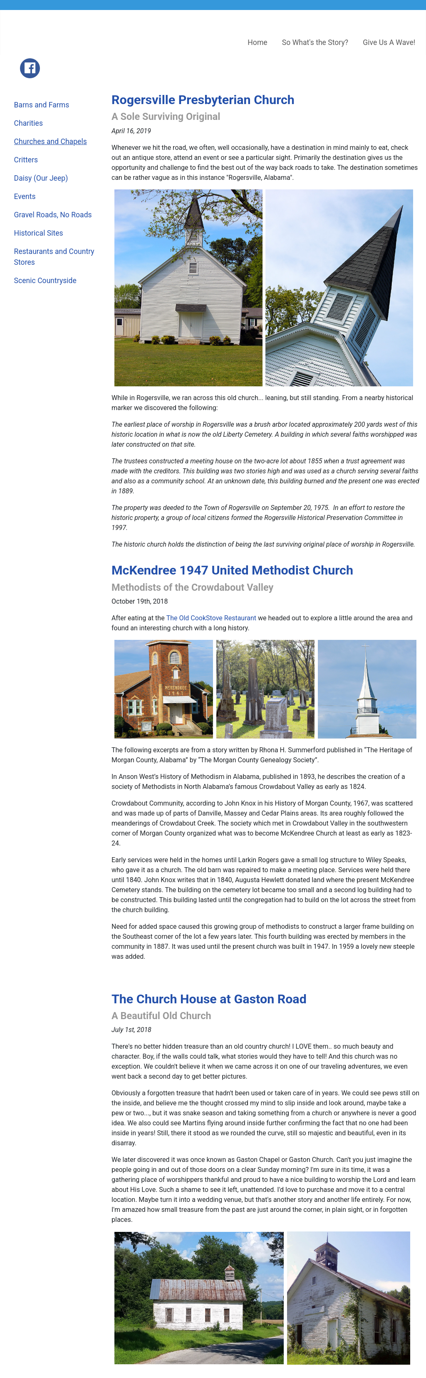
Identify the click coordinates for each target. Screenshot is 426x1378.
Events (25, 196)
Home (257, 42)
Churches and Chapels (50, 141)
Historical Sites (38, 233)
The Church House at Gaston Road (209, 999)
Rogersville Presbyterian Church (203, 99)
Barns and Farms (41, 105)
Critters (26, 160)
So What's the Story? (315, 42)
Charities (28, 123)
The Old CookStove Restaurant (211, 618)
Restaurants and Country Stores (54, 256)
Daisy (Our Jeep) (41, 178)
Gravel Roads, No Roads (53, 215)
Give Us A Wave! (389, 42)
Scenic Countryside (45, 280)
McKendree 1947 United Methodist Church (232, 570)
